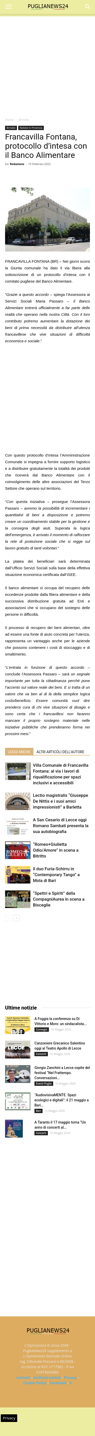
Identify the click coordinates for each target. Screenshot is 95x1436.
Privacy (70, 1377)
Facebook (58, 1382)
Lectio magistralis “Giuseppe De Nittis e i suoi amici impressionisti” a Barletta (60, 801)
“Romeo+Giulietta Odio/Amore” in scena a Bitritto (56, 850)
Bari (38, 1111)
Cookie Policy (35, 1382)
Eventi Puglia (44, 1083)
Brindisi (23, 120)
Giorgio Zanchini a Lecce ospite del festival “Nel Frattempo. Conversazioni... (62, 1073)
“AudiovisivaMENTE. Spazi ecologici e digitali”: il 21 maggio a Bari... (61, 1100)
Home (9, 120)
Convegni (41, 1029)
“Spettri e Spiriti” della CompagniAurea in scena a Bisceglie (58, 899)
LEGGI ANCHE (19, 752)
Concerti (41, 1054)
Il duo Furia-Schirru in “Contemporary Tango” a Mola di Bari (56, 874)
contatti (23, 1377)
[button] (88, 7)
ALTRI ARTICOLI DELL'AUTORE (60, 752)
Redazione (17, 164)
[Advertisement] (47, 64)
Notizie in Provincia (31, 128)
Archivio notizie (47, 1377)
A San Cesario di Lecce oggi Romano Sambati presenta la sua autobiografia (60, 825)
